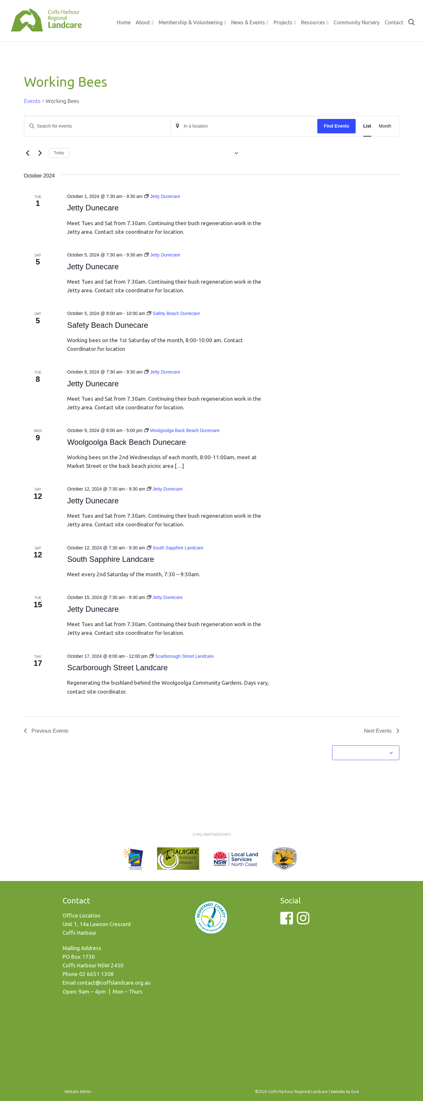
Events (32, 101)
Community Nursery (357, 22)
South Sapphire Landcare (110, 559)
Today (59, 153)
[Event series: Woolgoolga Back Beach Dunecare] (181, 430)
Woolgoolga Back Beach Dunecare (126, 442)
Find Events (336, 126)
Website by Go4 (345, 1091)
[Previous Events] (28, 153)
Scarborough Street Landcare (117, 667)
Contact (394, 22)
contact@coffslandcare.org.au (113, 982)
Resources (313, 22)
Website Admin (77, 1091)
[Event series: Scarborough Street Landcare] (181, 656)
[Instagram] (303, 921)
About (143, 22)
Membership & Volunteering (191, 22)
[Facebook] (286, 921)
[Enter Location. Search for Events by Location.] (244, 126)
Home (124, 22)
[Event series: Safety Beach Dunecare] (173, 313)
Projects (283, 22)
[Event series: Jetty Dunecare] (162, 196)
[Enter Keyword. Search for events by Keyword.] (97, 126)
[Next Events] (40, 153)
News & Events (248, 22)
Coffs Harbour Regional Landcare (46, 26)
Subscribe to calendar (362, 752)
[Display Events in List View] (367, 126)
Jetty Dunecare (92, 207)
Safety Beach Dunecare (107, 325)
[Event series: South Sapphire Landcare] (175, 547)
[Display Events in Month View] (385, 126)
